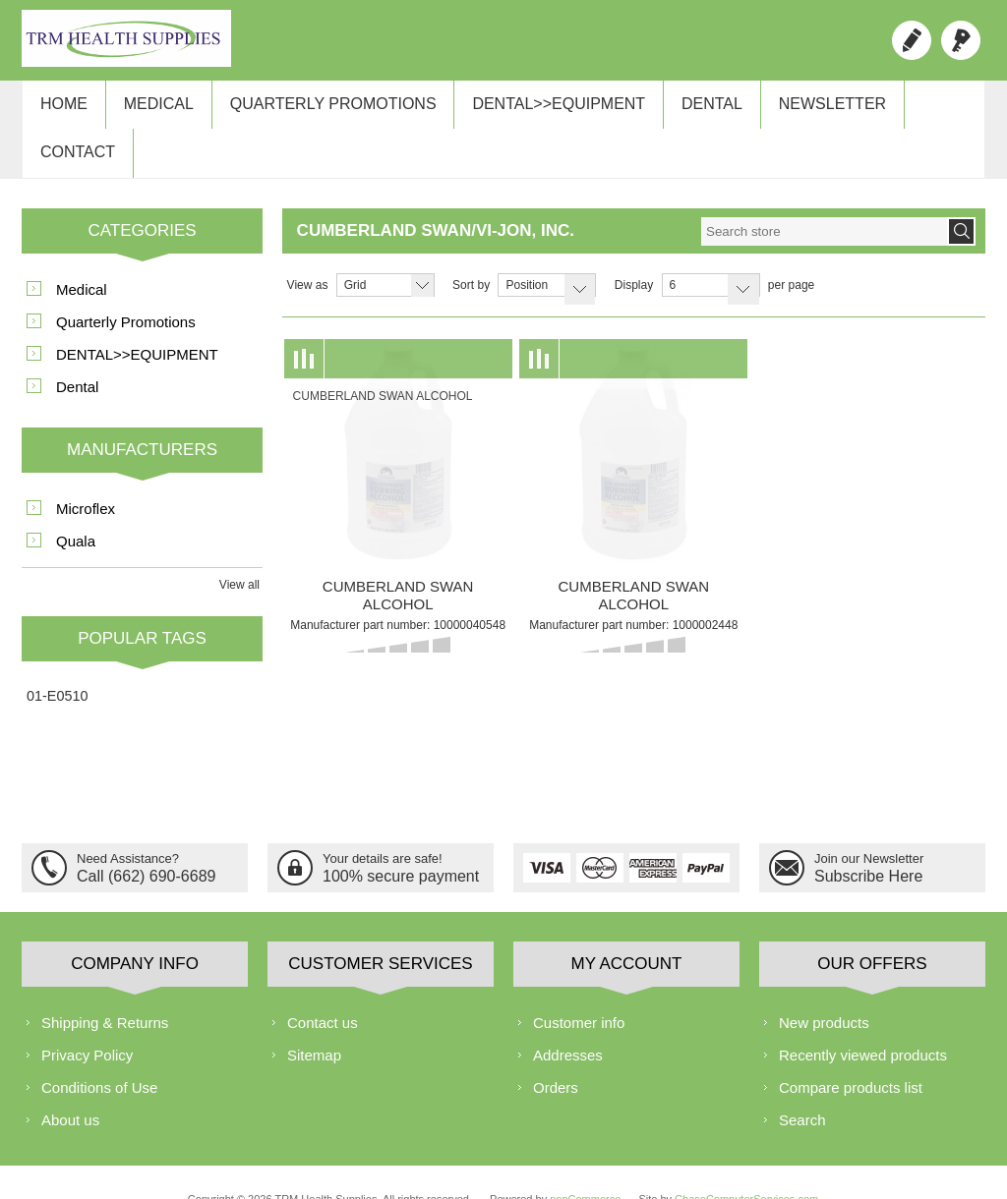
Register (911, 40)
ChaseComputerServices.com (746, 1161)
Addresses (568, 1016)
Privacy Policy (87, 1016)
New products (824, 984)
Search (802, 1081)
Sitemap (314, 1016)
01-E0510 (57, 657)
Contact (922, 109)
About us (70, 1081)
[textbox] (824, 193)
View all (239, 546)
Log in (960, 40)
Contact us (322, 984)
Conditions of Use (99, 1049)
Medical (150, 109)
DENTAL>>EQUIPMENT (538, 109)
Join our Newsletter (868, 820)
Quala (75, 502)
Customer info (578, 984)
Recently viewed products (863, 1016)
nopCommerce (585, 1161)
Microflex (85, 470)
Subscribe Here (868, 836)
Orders (555, 1049)
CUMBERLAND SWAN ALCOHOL (398, 557)
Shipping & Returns (104, 984)
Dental (686, 109)
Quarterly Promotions (318, 109)
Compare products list (850, 1049)
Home (61, 109)
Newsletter (801, 109)
